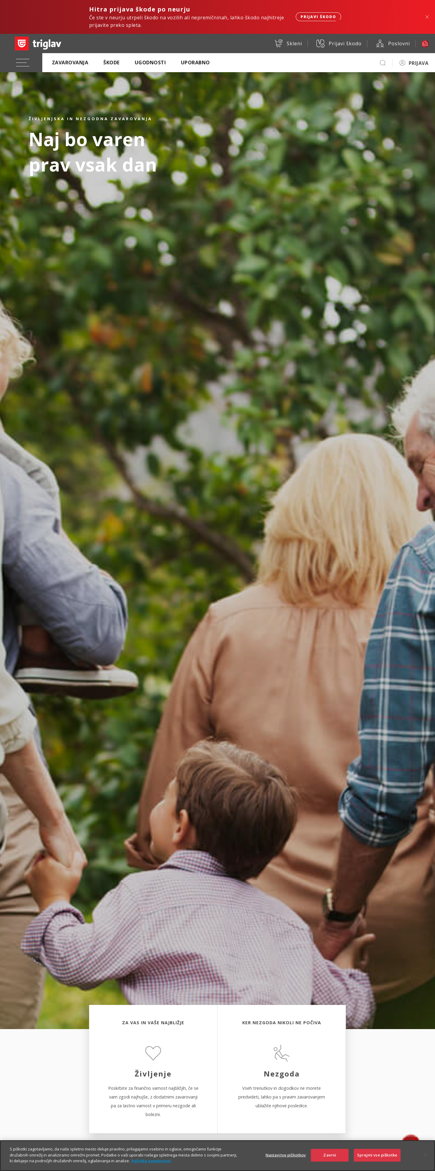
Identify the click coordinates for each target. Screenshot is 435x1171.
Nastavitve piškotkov (286, 1160)
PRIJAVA (418, 63)
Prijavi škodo (318, 16)
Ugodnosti (150, 62)
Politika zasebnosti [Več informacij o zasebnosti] (151, 1166)
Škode (111, 62)
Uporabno (195, 62)
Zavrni (329, 1160)
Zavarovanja (70, 62)
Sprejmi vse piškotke (377, 1160)
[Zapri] (425, 1160)
